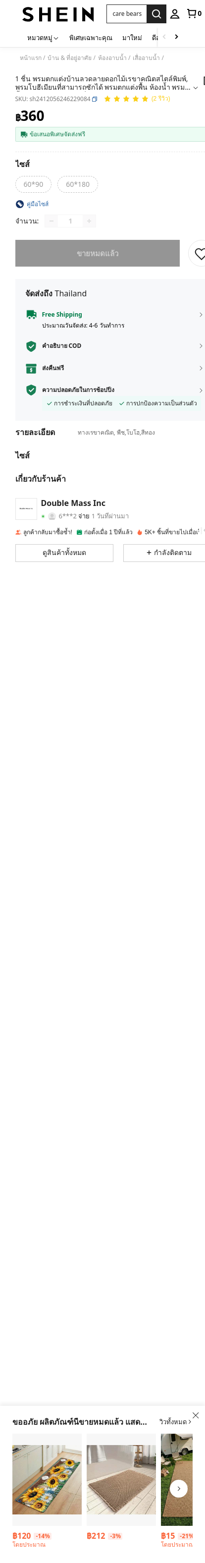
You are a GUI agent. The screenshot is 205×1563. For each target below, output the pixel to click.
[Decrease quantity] (51, 221)
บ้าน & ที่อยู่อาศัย (70, 58)
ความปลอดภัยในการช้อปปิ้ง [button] (78, 390)
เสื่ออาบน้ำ (146, 58)
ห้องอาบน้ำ (112, 58)
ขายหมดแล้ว (97, 253)
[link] (194, 13)
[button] (95, 99)
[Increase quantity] (89, 221)
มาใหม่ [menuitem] (132, 38)
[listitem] (47, 1492)
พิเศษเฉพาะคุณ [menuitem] (90, 38)
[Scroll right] (176, 37)
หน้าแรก (31, 58)
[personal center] (175, 14)
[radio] (33, 184)
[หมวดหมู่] (43, 37)
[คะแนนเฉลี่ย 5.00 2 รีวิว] (136, 99)
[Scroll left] (164, 37)
